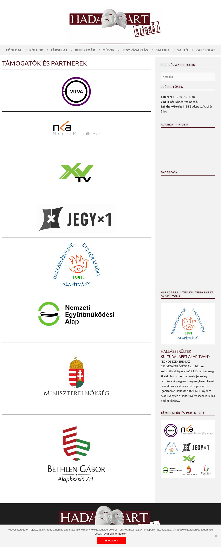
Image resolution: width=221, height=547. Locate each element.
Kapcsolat (205, 50)
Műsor (109, 50)
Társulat (59, 50)
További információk (114, 533)
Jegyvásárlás (135, 50)
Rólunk (36, 50)
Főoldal (14, 50)
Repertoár (85, 50)
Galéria (162, 50)
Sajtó (182, 50)
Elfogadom (111, 540)
